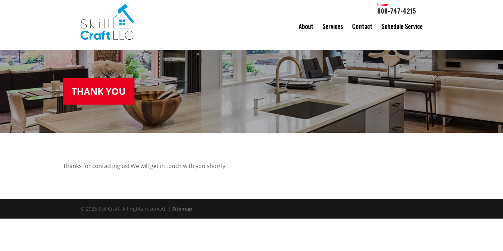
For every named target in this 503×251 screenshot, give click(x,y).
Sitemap (182, 205)
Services (332, 26)
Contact (362, 26)
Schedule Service (402, 26)
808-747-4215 (396, 8)
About (306, 26)
